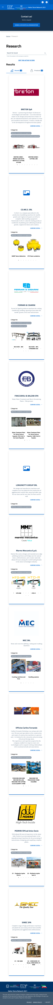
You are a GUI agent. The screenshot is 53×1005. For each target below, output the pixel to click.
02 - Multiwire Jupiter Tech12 (33, 874)
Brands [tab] (16, 70)
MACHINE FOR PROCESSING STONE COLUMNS (33, 780)
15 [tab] (28, 351)
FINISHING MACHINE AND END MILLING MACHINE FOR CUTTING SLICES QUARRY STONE (19, 781)
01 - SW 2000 (19, 961)
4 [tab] (25, 165)
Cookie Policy (37, 1002)
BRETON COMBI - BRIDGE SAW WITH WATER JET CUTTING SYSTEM (18, 159)
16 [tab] (31, 351)
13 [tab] (23, 351)
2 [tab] (20, 165)
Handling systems (33, 677)
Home (8, 36)
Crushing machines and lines (18, 678)
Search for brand (12, 53)
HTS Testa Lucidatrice (33, 256)
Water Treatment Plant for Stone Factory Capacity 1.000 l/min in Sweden (33, 435)
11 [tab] (38, 348)
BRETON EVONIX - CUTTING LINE (33, 158)
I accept (47, 1002)
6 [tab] (29, 165)
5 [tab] (27, 165)
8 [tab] (34, 165)
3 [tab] (22, 165)
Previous (9, 150)
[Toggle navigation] (3, 7)
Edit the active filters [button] (26, 60)
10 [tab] (36, 348)
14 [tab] (26, 351)
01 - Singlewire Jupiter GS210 (18, 874)
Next (43, 150)
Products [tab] (36, 70)
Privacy (29, 1002)
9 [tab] (37, 165)
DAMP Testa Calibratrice (19, 256)
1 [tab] (17, 165)
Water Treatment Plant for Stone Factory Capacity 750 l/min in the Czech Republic (18, 435)
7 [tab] (32, 165)
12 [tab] (41, 348)
